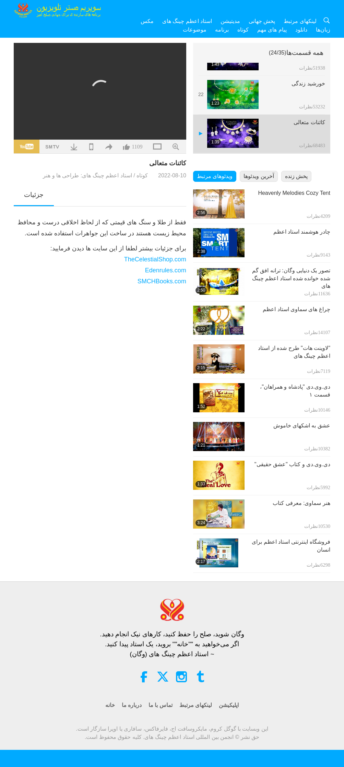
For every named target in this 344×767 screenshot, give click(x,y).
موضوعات (194, 30)
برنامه (222, 30)
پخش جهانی (262, 21)
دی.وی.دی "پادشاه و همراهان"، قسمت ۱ (295, 390)
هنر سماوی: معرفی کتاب (301, 503)
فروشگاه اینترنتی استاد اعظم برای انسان (291, 545)
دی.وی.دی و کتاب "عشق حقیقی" (292, 464)
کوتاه (243, 30)
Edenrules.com (165, 270)
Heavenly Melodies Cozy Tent (294, 193)
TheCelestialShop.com (155, 259)
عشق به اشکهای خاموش (301, 425)
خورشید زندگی (308, 83)
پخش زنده (296, 176)
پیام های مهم (272, 30)
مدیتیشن (230, 21)
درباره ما (132, 705)
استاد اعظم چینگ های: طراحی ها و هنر (87, 175)
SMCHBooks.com (162, 281)
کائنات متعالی (309, 122)
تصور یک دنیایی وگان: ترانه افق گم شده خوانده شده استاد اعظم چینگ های (291, 278)
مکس (147, 21)
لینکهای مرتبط (300, 21)
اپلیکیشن (229, 705)
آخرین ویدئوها (259, 176)
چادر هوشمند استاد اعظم (301, 232)
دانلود (301, 30)
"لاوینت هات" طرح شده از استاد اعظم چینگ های (294, 351)
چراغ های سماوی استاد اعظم (296, 309)
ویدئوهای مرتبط (215, 176)
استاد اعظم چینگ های (187, 21)
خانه (110, 705)
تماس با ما (161, 705)
